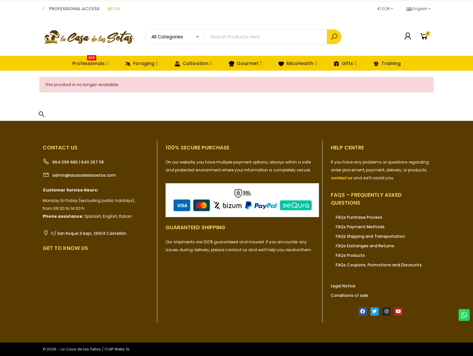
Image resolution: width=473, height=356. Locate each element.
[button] (41, 114)
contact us (341, 178)
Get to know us (65, 248)
